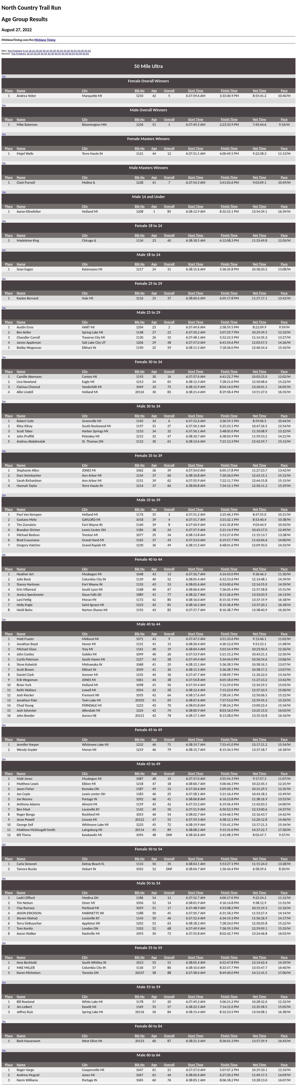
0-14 (25, 50)
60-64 (87, 50)
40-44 (59, 50)
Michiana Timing (44, 40)
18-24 (32, 50)
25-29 (39, 50)
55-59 (80, 50)
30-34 (46, 50)
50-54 (73, 50)
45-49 (66, 50)
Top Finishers (15, 50)
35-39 (53, 50)
